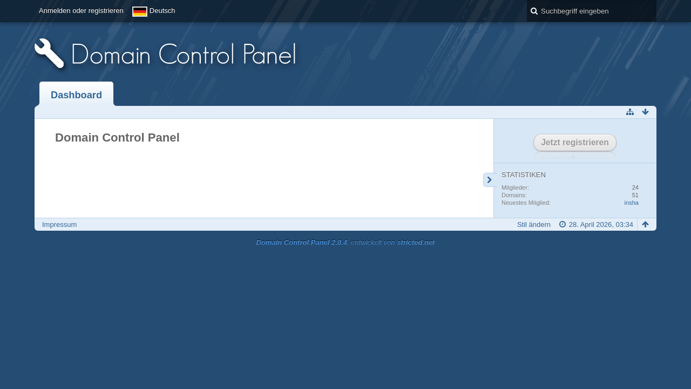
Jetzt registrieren (575, 142)
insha (632, 202)
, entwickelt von (345, 242)
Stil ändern (534, 224)
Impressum (59, 224)
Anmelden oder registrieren (81, 10)
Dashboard (76, 95)
